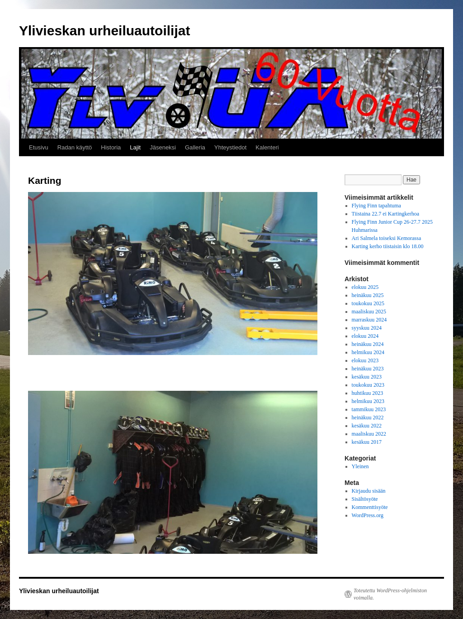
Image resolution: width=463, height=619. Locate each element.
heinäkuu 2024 (368, 344)
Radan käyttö (74, 147)
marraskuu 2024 (369, 320)
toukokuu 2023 (368, 385)
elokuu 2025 (365, 287)
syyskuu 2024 (367, 328)
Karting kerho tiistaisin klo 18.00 (388, 246)
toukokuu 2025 (368, 303)
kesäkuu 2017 (367, 442)
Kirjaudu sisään (369, 491)
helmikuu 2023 (368, 401)
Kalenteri (267, 147)
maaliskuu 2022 (369, 434)
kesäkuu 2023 (367, 377)
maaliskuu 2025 (369, 311)
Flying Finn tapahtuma (376, 205)
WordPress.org (367, 515)
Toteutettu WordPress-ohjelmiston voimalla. (390, 594)
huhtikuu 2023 (367, 393)
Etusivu (38, 147)
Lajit (135, 147)
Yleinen (360, 466)
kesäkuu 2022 (367, 425)
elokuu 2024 (365, 336)
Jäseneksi (163, 147)
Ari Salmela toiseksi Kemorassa (386, 238)
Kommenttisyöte (370, 507)
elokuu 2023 (365, 360)
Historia (111, 147)
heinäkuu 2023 (368, 368)
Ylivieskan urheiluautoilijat (104, 30)
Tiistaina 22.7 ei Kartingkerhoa (386, 214)
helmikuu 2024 (368, 352)
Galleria (195, 147)
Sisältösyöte (365, 499)
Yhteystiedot (230, 147)
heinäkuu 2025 (368, 295)
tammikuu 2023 (369, 409)
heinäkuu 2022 (368, 417)
